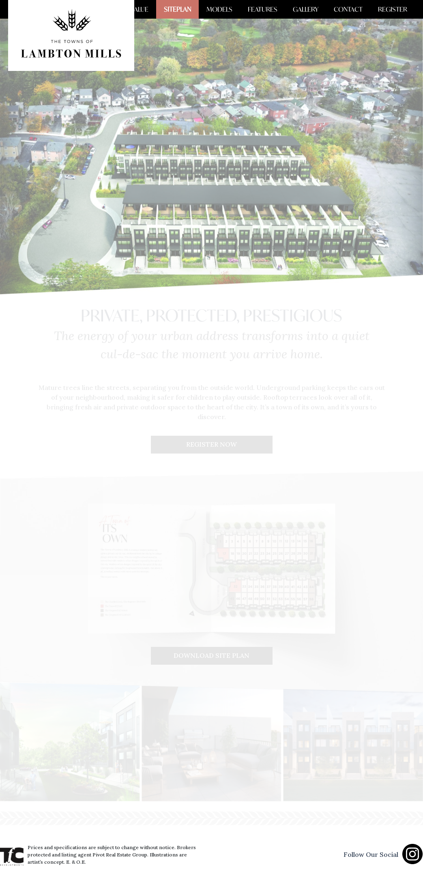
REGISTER (393, 9)
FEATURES (271, 9)
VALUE (155, 9)
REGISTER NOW (211, 445)
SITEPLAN (190, 9)
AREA (125, 9)
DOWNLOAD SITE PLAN (211, 656)
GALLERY (311, 9)
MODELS (230, 9)
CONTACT (351, 9)
